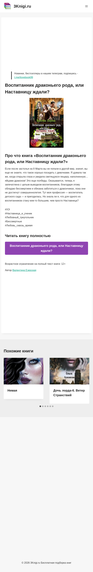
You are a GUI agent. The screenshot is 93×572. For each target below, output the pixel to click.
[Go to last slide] (9, 381)
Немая (12, 390)
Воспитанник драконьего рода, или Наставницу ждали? (46, 248)
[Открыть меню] (86, 6)
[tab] (40, 406)
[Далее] (83, 381)
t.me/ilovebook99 (23, 77)
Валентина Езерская (24, 270)
